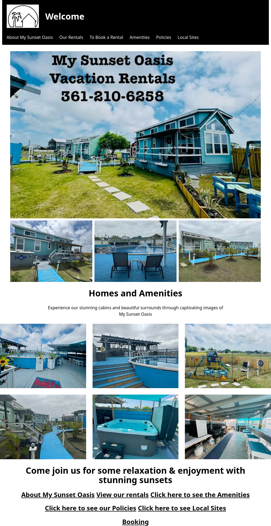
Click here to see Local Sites (182, 507)
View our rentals (122, 494)
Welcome (65, 16)
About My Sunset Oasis (58, 494)
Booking (135, 521)
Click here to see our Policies (90, 507)
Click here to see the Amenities (200, 494)
